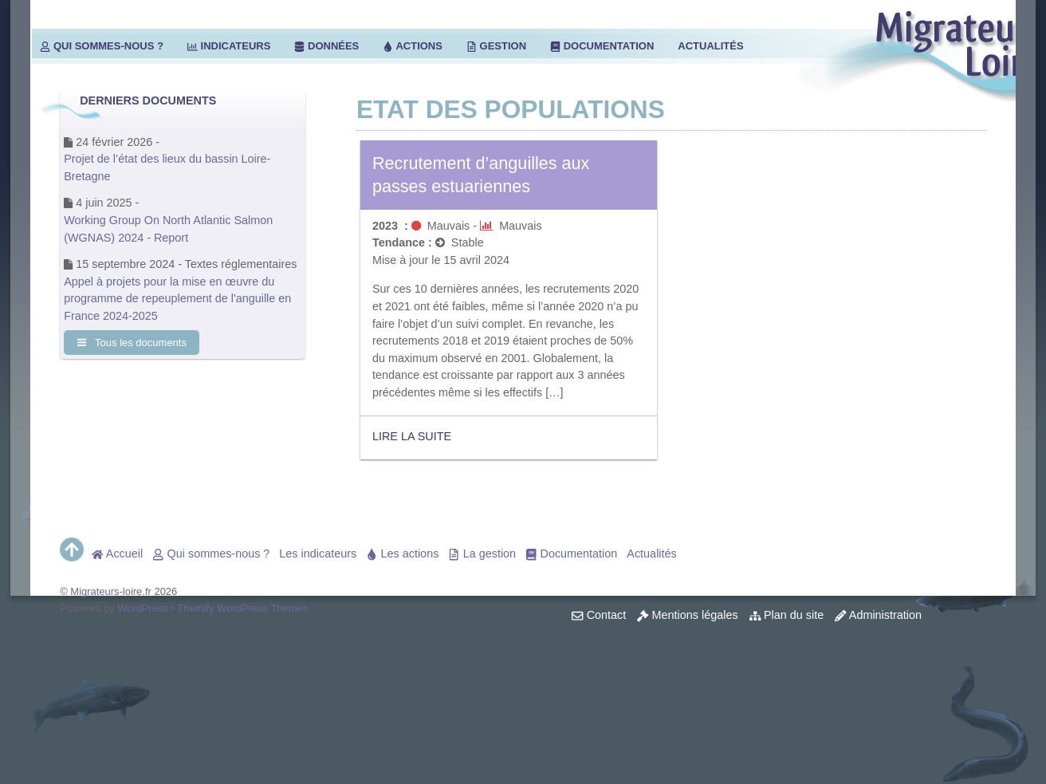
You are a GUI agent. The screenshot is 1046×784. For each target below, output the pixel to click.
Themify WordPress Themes (243, 608)
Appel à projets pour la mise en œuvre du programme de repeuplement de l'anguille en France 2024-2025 (177, 298)
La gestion (482, 553)
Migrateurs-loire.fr (110, 591)
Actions (412, 46)
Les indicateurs (317, 553)
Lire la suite (411, 436)
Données (326, 46)
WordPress (142, 608)
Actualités (710, 46)
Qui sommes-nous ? (101, 46)
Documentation (602, 46)
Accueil (117, 553)
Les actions (402, 553)
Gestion (496, 46)
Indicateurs (228, 46)
